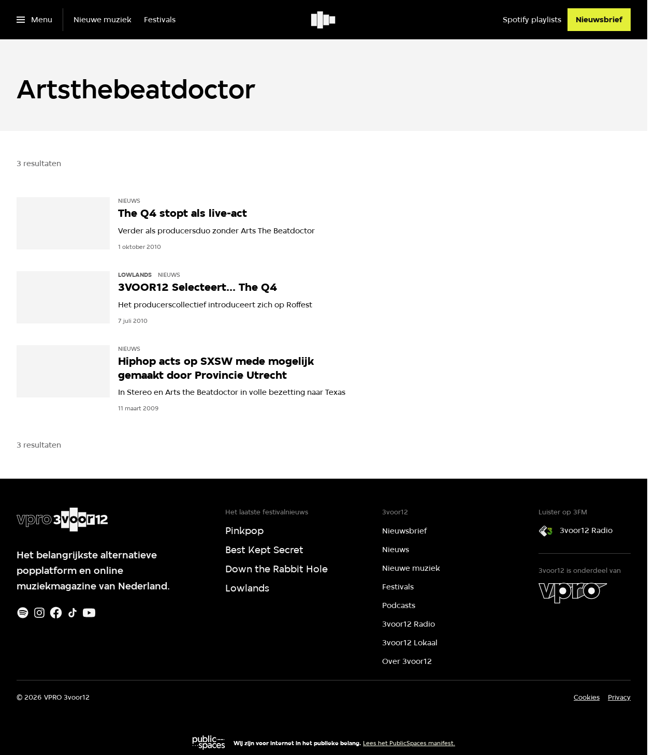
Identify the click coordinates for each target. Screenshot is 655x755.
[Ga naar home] (324, 19)
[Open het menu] (34, 19)
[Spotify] (23, 612)
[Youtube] (89, 612)
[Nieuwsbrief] (599, 19)
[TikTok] (72, 612)
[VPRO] (572, 593)
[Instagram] (39, 612)
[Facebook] (56, 612)
